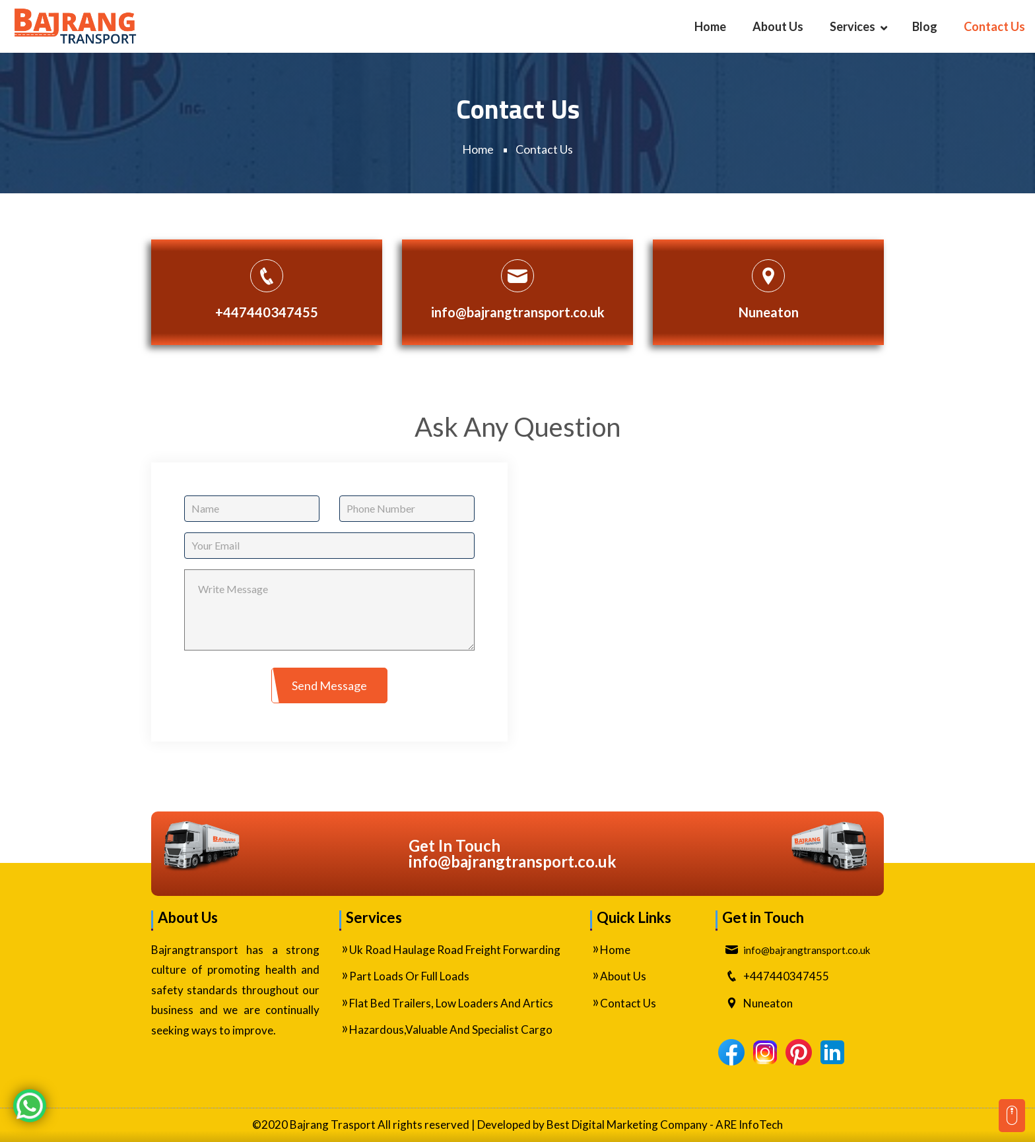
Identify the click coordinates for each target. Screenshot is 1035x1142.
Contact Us (994, 26)
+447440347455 (266, 312)
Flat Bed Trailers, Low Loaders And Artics (451, 1003)
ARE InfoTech (749, 1124)
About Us (777, 26)
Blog (924, 26)
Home (710, 26)
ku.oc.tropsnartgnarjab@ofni (513, 861)
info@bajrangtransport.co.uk (518, 312)
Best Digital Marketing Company (627, 1124)
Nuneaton (769, 312)
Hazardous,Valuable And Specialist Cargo (450, 1029)
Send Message (329, 685)
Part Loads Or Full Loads (409, 976)
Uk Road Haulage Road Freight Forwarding (454, 950)
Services (852, 26)
